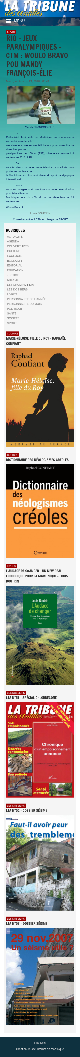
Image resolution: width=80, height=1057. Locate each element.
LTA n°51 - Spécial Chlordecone (31, 697)
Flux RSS (40, 1043)
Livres (11, 566)
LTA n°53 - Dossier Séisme (26, 923)
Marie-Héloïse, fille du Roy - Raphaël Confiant (36, 341)
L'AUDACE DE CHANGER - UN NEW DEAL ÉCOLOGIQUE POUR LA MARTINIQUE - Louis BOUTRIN (37, 576)
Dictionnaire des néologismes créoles (37, 459)
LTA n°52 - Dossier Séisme (26, 810)
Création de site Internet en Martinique (40, 1049)
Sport (11, 31)
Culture (12, 333)
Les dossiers (16, 693)
